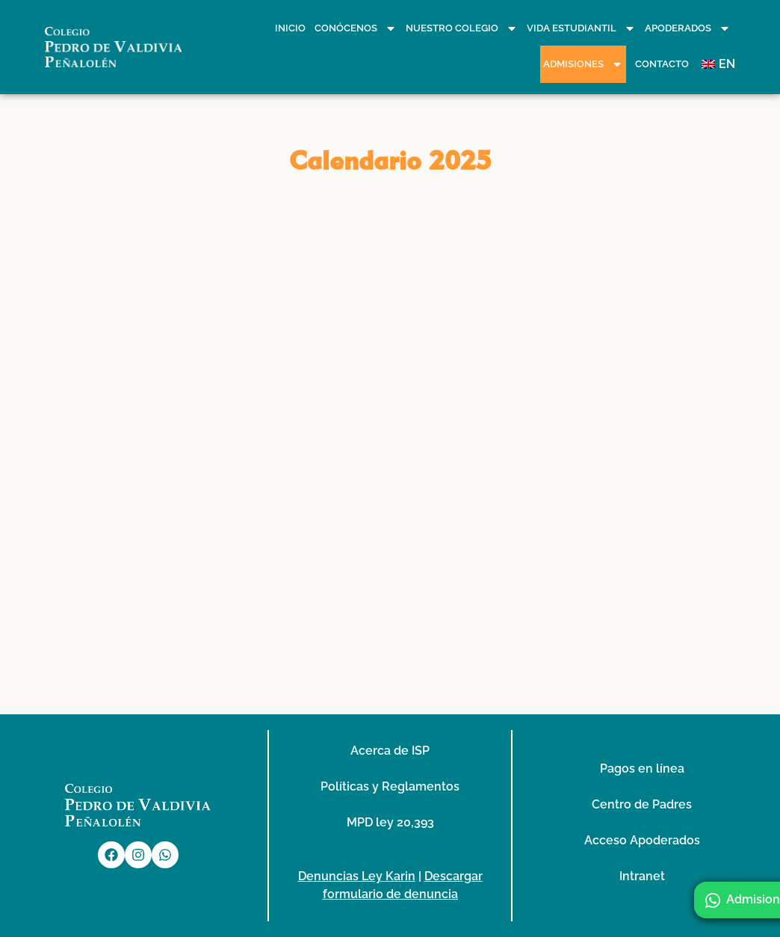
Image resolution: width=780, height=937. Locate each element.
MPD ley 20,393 (390, 822)
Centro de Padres (642, 804)
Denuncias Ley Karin (356, 876)
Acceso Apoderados (642, 840)
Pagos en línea (642, 768)
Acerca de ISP (390, 750)
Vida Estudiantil (581, 28)
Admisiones (583, 64)
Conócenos (356, 28)
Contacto (662, 63)
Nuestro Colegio (462, 28)
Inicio (290, 28)
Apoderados (688, 28)
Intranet (642, 876)
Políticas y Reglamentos (390, 786)
